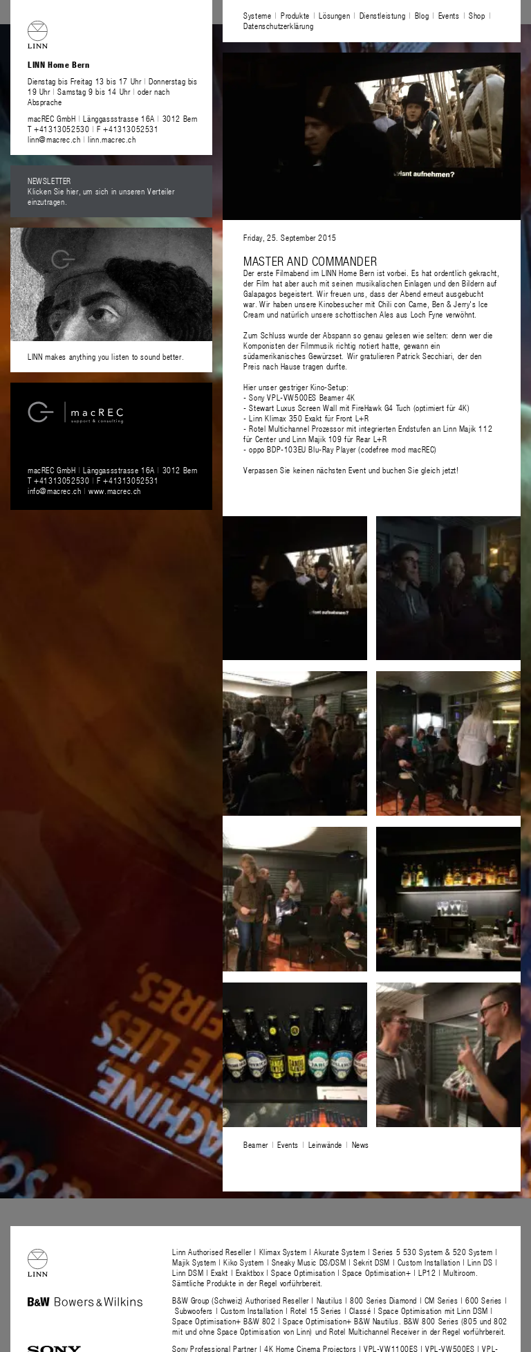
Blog (422, 15)
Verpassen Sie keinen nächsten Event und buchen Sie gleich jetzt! (350, 469)
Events (449, 15)
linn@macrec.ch (54, 139)
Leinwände (325, 1144)
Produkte (295, 15)
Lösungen (334, 15)
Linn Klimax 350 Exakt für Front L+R (309, 417)
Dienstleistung (382, 15)
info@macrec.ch (54, 490)
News (360, 1144)
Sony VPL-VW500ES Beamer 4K (302, 397)
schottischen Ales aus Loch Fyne (389, 314)
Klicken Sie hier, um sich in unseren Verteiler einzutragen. (101, 196)
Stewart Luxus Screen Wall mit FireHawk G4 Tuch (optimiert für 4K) (359, 407)
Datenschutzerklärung (278, 25)
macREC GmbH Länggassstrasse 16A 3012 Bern (113, 118)
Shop (477, 15)
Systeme (257, 15)
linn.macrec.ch (112, 139)
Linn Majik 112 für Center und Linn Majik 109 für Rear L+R (367, 433)
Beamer (255, 1144)
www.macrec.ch (114, 490)
